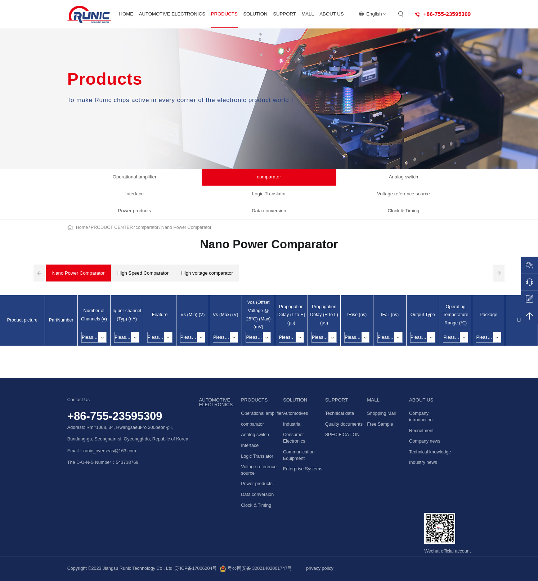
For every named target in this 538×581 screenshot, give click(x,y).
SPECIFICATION (342, 434)
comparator (269, 176)
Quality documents (344, 424)
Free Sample (380, 424)
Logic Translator (269, 193)
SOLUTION (255, 14)
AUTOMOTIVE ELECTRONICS (172, 14)
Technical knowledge (430, 451)
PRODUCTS (224, 14)
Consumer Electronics (294, 438)
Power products (134, 210)
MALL (307, 14)
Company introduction (420, 416)
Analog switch (403, 176)
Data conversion (269, 210)
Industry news (423, 462)
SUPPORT (284, 14)
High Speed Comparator (143, 273)
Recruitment (421, 430)
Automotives (295, 413)
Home (82, 227)
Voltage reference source (403, 193)
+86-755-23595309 (114, 416)
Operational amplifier (135, 176)
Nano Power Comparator (186, 227)
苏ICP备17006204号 (196, 568)
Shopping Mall (381, 413)
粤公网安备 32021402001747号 (256, 569)
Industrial (292, 424)
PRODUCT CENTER (112, 227)
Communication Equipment (299, 455)
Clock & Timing (403, 210)
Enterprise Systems (302, 468)
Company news (424, 441)
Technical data (339, 413)
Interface (134, 193)
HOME (126, 14)
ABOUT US (331, 14)
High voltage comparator (207, 273)
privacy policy (319, 568)
